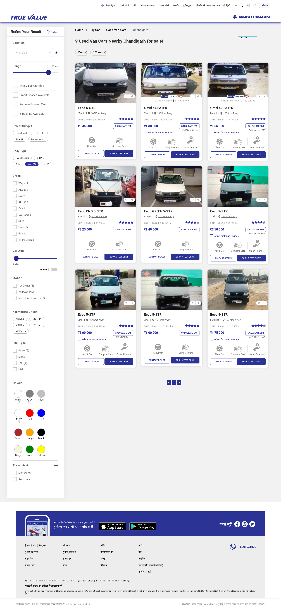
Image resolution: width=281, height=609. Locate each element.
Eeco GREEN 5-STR (158, 211)
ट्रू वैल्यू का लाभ (32, 551)
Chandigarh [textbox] (22, 52)
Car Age (18, 251)
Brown (18, 438)
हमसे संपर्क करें (107, 551)
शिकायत (67, 545)
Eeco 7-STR (219, 211)
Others (18, 420)
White (18, 400)
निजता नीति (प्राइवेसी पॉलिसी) (152, 564)
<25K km (36, 318)
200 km (98, 52)
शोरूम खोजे (164, 5)
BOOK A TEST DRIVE (119, 153)
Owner (17, 278)
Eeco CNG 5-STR (90, 211)
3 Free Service (182, 101)
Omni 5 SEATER (155, 108)
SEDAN (40, 158)
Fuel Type (19, 343)
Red (30, 419)
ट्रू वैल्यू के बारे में (70, 551)
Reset (54, 31)
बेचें (135, 5)
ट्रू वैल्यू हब (187, 5)
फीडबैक (104, 564)
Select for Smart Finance (158, 133)
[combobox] (33, 52)
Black (41, 438)
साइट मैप (29, 558)
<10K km (20, 318)
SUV (18, 164)
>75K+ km (21, 331)
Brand (17, 176)
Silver (41, 399)
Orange (30, 438)
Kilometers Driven (25, 312)
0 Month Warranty (163, 101)
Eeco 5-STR (86, 108)
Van (80, 52)
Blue (41, 419)
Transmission (22, 465)
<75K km (36, 325)
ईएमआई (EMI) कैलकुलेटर (37, 545)
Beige (18, 455)
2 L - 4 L (41, 133)
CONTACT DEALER (91, 153)
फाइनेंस (176, 5)
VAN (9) (32, 164)
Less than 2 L (22, 133)
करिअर (104, 545)
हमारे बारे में (124, 5)
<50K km (20, 325)
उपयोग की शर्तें (145, 571)
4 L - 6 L (19, 139)
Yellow (41, 455)
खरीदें (141, 545)
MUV (46, 164)
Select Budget (22, 126)
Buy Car (95, 30)
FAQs (103, 558)
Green (30, 455)
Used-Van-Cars (116, 30)
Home (79, 30)
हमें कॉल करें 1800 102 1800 (208, 5)
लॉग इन (265, 5)
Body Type (20, 151)
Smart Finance (147, 5)
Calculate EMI (122, 126)
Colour (17, 383)
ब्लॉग (65, 564)
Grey (30, 400)
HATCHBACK (22, 158)
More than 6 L (38, 139)
